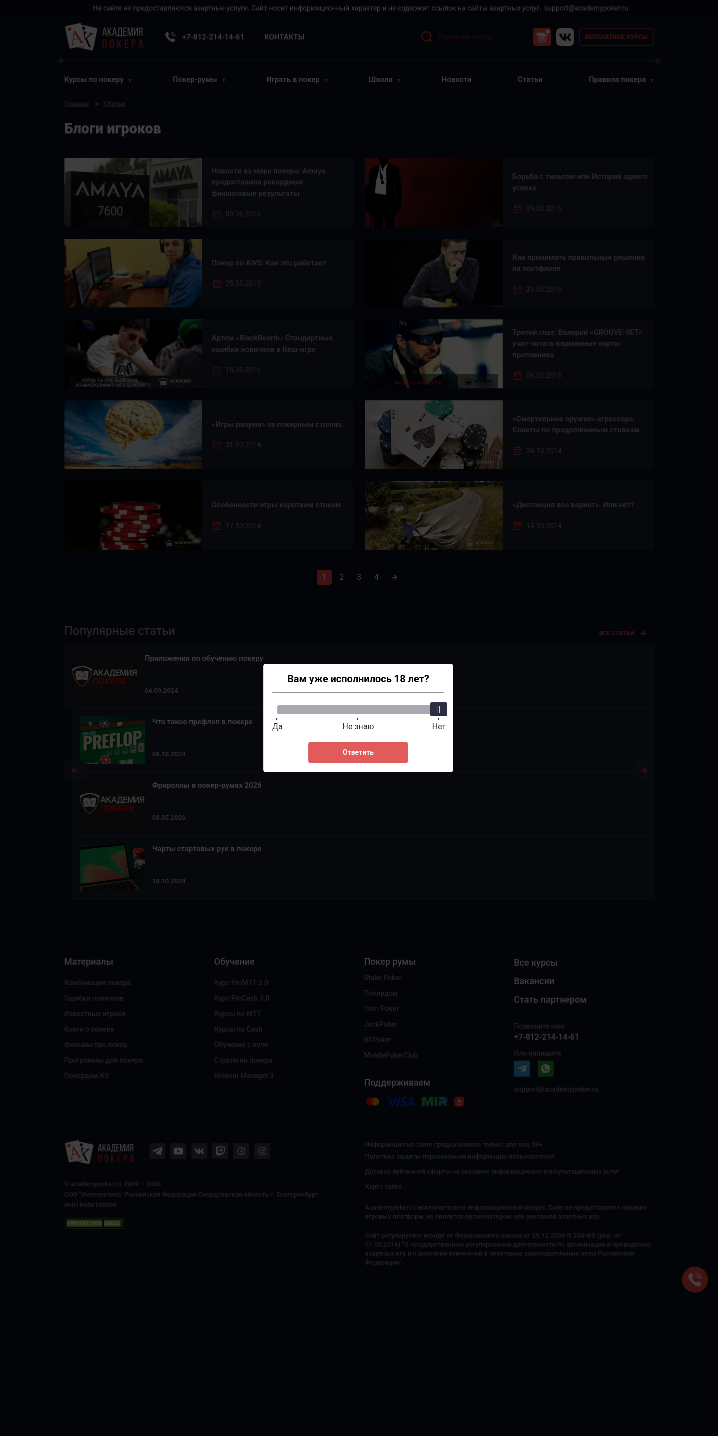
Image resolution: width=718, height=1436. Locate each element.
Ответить (358, 752)
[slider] (438, 709)
